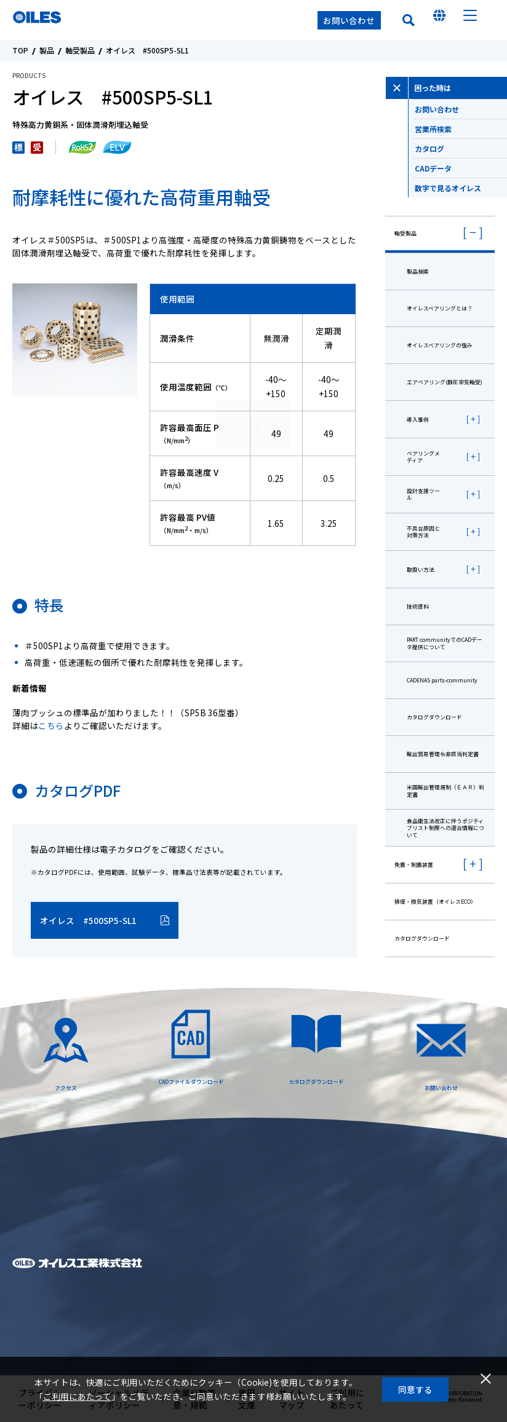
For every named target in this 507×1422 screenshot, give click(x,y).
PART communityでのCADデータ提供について (444, 643)
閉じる (485, 1378)
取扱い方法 (420, 570)
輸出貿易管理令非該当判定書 (443, 754)
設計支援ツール (423, 494)
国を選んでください (439, 20)
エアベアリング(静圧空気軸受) (444, 382)
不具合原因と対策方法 (423, 531)
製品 (46, 50)
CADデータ (461, 174)
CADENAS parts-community (442, 680)
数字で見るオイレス (461, 193)
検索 (408, 20)
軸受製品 (80, 50)
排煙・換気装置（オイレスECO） (435, 902)
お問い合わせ (349, 20)
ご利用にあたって (77, 1396)
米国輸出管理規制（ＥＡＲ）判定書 (445, 790)
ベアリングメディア (423, 456)
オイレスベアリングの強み (440, 345)
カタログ (461, 154)
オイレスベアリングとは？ (440, 308)
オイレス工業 (73, 20)
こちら (51, 725)
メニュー (470, 20)
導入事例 (418, 420)
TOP (20, 50)
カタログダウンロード (434, 717)
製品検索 (418, 271)
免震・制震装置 (413, 865)
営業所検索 (461, 134)
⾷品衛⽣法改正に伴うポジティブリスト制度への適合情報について (445, 828)
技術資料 (418, 606)
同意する (415, 1389)
